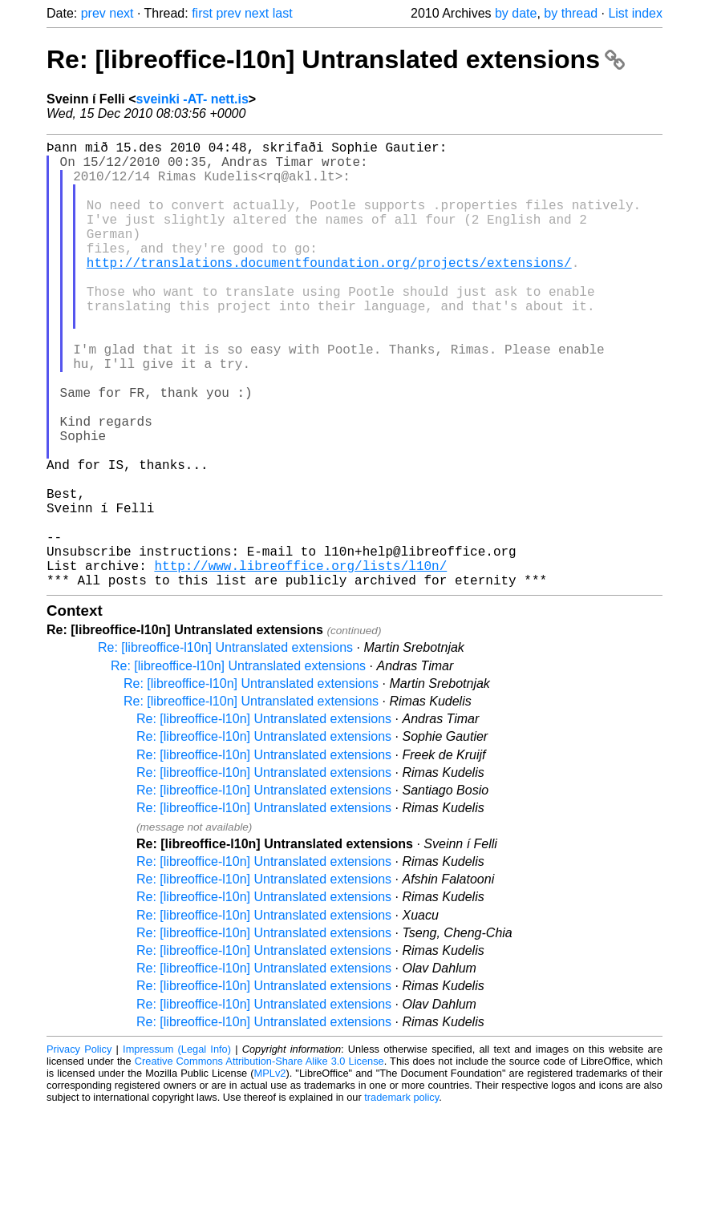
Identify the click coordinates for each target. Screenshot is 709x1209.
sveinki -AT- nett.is (192, 99)
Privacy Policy (79, 1148)
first (202, 13)
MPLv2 (270, 1173)
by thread (571, 13)
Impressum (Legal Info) (177, 1148)
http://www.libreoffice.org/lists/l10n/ (300, 661)
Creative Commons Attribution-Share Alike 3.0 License (259, 1160)
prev (93, 13)
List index (635, 13)
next (121, 13)
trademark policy (401, 1197)
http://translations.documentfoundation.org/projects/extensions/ (329, 291)
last (283, 13)
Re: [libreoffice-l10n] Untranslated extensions (336, 59)
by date (516, 13)
